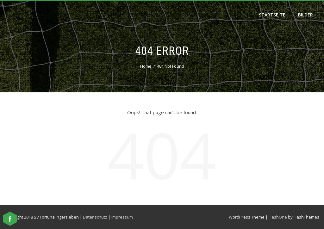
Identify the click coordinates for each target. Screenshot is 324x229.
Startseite (272, 15)
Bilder (305, 15)
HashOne (278, 217)
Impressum (122, 217)
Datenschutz (95, 217)
